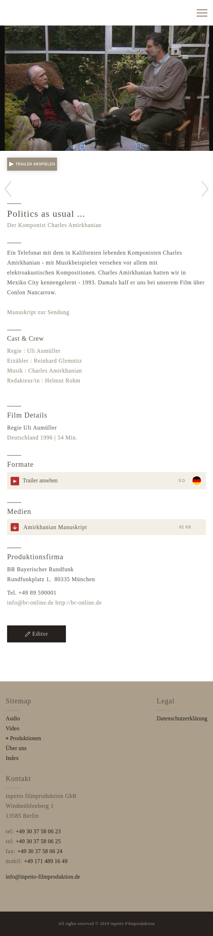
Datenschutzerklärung (182, 718)
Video (12, 728)
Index (12, 758)
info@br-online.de (30, 603)
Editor (36, 634)
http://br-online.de (78, 603)
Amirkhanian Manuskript (55, 527)
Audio (13, 718)
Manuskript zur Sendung (38, 312)
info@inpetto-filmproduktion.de (43, 877)
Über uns (16, 748)
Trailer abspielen (32, 164)
